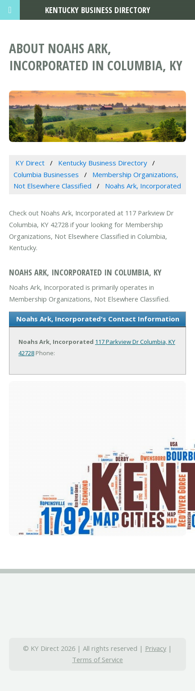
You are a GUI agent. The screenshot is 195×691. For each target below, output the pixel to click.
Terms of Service (97, 659)
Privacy (155, 648)
